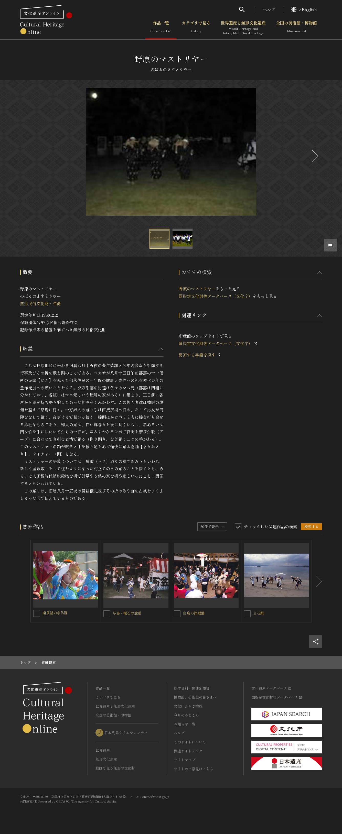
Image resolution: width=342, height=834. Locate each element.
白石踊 (258, 613)
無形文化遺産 (106, 759)
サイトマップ (184, 759)
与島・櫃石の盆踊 (127, 613)
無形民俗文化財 (34, 303)
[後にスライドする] (314, 156)
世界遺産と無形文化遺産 (243, 28)
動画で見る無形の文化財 (115, 768)
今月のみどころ (186, 715)
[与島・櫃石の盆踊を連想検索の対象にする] (106, 613)
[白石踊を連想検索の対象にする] (247, 613)
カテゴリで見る (196, 28)
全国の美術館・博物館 (296, 28)
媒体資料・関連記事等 (192, 688)
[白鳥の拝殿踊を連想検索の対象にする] (177, 613)
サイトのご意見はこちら (193, 768)
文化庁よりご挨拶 (188, 706)
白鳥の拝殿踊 (194, 613)
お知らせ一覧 (184, 724)
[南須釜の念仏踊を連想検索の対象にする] (36, 613)
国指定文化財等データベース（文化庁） (215, 296)
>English (304, 9)
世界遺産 (102, 750)
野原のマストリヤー (197, 289)
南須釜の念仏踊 (55, 612)
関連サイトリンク (188, 750)
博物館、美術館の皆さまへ (195, 697)
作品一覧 (161, 28)
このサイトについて (190, 741)
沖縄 (56, 303)
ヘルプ (269, 9)
